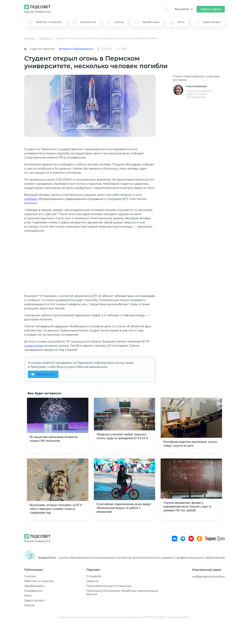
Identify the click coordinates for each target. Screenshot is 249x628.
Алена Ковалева (196, 86)
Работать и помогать (39, 581)
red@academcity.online (208, 576)
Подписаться (45, 374)
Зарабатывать (34, 586)
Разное (29, 605)
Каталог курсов (211, 9)
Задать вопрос (34, 600)
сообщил (30, 199)
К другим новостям (39, 48)
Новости (92, 581)
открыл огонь (34, 345)
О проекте (93, 576)
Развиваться (33, 590)
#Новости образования (76, 49)
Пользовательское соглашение (108, 586)
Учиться (30, 576)
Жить (28, 595)
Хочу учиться (182, 9)
